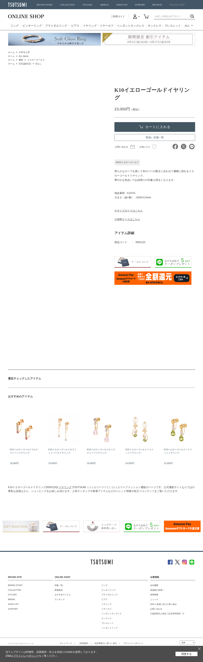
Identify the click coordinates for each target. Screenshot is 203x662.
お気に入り (147, 147)
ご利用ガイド (118, 16)
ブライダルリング (56, 25)
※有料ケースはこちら (127, 219)
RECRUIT (157, 4)
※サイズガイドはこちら (128, 210)
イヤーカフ (107, 25)
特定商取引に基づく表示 (106, 643)
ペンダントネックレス (130, 25)
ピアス (75, 25)
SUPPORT (140, 4)
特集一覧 (59, 585)
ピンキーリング (32, 25)
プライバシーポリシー (133, 643)
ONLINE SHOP (176, 4)
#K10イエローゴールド (127, 162)
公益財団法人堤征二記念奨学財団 (165, 613)
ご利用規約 (83, 643)
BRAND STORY (45, 4)
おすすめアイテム (63, 595)
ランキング (60, 599)
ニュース (154, 599)
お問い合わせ (121, 147)
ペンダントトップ (109, 628)
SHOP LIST (121, 4)
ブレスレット (172, 25)
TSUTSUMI (17, 4)
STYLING (87, 4)
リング (14, 25)
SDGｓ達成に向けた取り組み (163, 604)
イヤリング (90, 25)
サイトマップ (66, 643)
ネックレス (154, 25)
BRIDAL (104, 4)
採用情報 (154, 595)
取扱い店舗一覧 (155, 137)
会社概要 (154, 585)
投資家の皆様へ (157, 590)
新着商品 (59, 590)
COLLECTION (67, 4)
